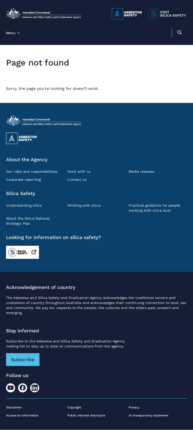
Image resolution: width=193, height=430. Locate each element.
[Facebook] (22, 387)
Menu (11, 33)
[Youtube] (10, 387)
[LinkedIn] (34, 387)
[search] (179, 33)
